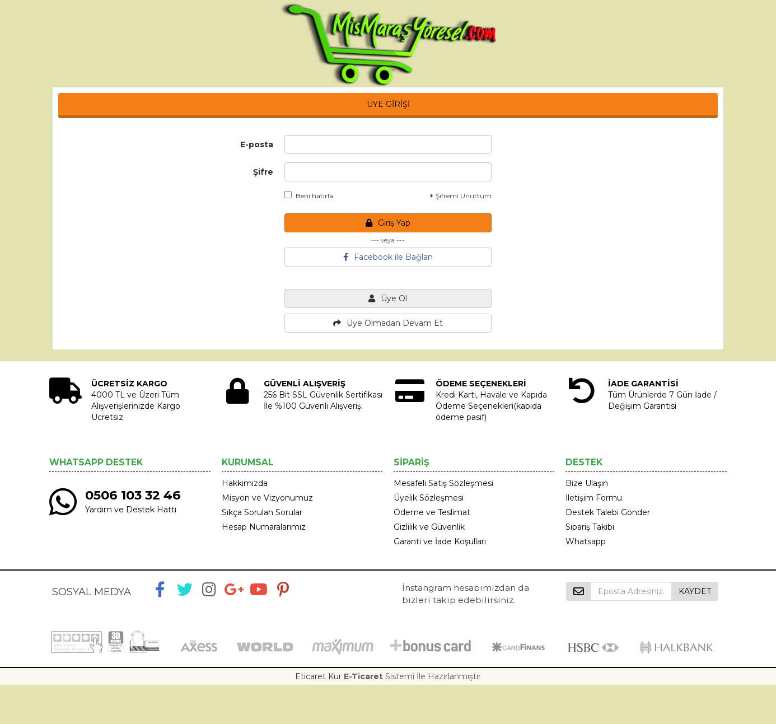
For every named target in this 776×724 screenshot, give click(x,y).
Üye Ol (387, 298)
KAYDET (695, 591)
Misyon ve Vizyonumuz (267, 498)
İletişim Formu (593, 498)
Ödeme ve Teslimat (432, 512)
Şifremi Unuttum (461, 195)
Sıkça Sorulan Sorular (262, 512)
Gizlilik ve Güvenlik (429, 527)
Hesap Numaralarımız (264, 527)
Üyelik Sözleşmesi (429, 498)
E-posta (256, 144)
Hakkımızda (245, 483)
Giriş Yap (388, 223)
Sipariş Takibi (589, 527)
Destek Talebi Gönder (607, 512)
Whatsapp (585, 541)
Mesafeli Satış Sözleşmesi (443, 483)
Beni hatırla (308, 195)
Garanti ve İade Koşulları (440, 541)
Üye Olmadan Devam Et (388, 323)
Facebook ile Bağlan (388, 257)
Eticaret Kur (318, 676)
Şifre (263, 172)
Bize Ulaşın (586, 483)
